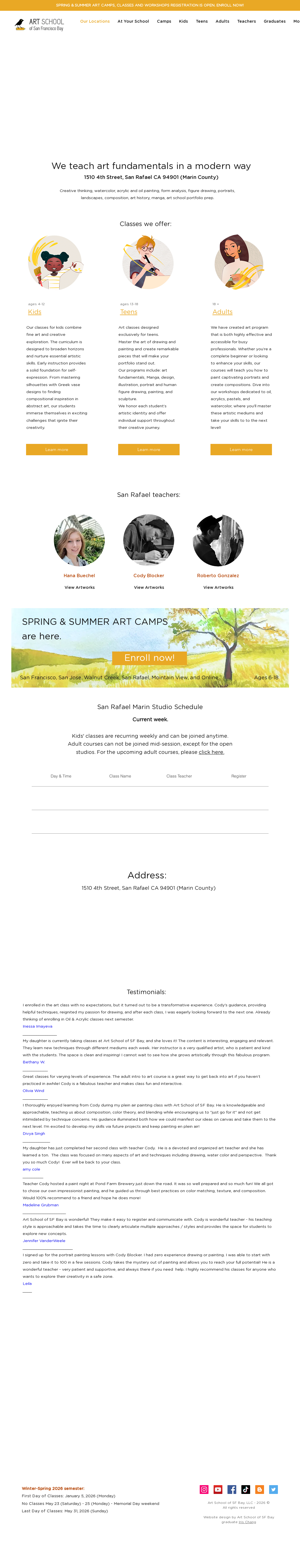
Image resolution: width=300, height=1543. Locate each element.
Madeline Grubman (41, 1205)
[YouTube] (218, 1489)
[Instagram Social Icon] (204, 1489)
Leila (27, 1284)
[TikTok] (245, 1489)
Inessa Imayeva (37, 1026)
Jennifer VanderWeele (44, 1241)
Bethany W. (34, 1062)
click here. (211, 752)
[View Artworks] (80, 588)
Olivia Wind (33, 1091)
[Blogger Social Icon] (259, 1489)
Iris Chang (247, 1522)
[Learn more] (57, 449)
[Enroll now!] (149, 658)
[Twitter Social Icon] (273, 1489)
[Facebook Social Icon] (231, 1489)
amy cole (31, 1169)
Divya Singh (34, 1134)
